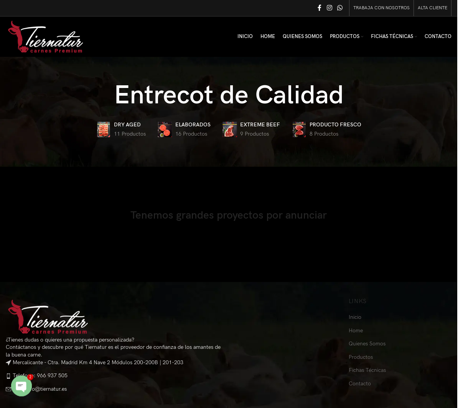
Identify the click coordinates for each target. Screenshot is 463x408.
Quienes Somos (367, 343)
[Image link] (48, 316)
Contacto (360, 383)
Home (356, 330)
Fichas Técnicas (367, 370)
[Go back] (104, 95)
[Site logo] (45, 36)
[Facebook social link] (319, 8)
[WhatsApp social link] (340, 8)
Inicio (355, 317)
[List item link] (114, 376)
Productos (361, 357)
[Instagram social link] (329, 8)
